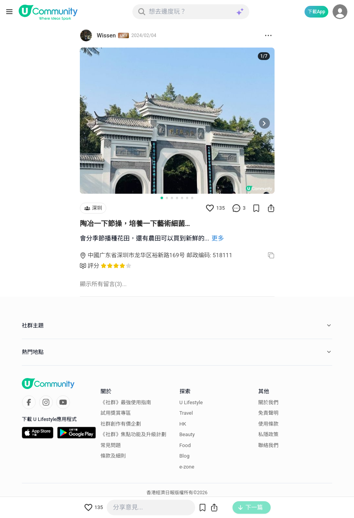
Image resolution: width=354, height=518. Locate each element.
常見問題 (110, 445)
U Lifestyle (191, 402)
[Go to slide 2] (167, 198)
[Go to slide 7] (192, 198)
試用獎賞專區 (115, 413)
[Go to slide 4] (177, 198)
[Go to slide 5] (182, 198)
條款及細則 (113, 456)
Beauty (187, 434)
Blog (185, 456)
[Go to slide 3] (172, 198)
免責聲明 (268, 413)
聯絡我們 (268, 445)
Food (185, 445)
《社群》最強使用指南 (125, 402)
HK (183, 424)
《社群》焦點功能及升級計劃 (133, 434)
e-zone (187, 467)
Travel (186, 413)
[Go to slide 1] (161, 197)
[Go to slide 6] (187, 198)
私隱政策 (268, 434)
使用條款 (268, 424)
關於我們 (268, 402)
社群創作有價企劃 (120, 424)
